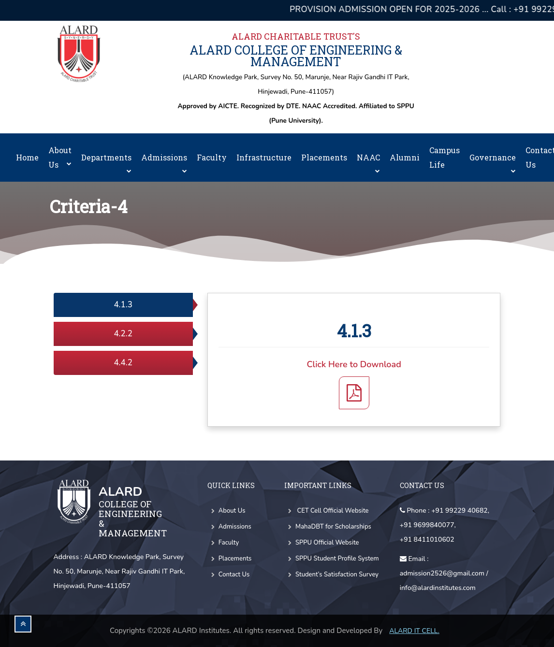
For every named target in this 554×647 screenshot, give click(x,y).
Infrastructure (264, 157)
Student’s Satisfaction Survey (331, 574)
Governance (492, 162)
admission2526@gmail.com (442, 573)
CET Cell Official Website (326, 510)
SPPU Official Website (321, 542)
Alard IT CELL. (414, 630)
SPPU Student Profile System (331, 558)
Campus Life (444, 157)
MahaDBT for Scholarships (327, 526)
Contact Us (228, 574)
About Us (60, 157)
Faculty (212, 157)
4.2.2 (123, 333)
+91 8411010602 (427, 539)
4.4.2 (123, 362)
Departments (106, 162)
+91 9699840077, (428, 525)
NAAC (368, 162)
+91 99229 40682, (460, 510)
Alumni (405, 157)
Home (27, 157)
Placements (324, 157)
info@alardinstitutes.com (438, 587)
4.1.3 (123, 304)
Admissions (164, 162)
